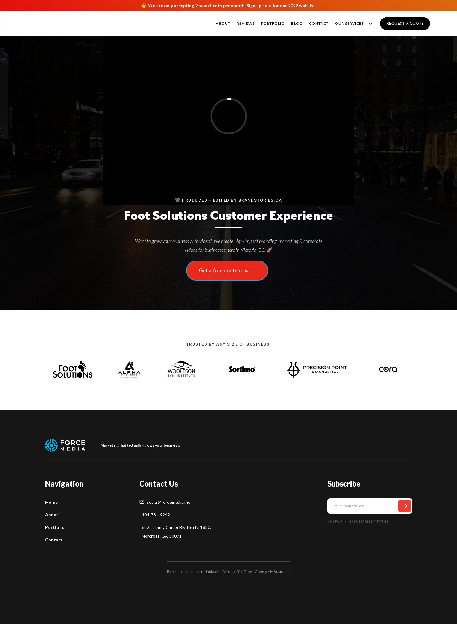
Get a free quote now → (227, 270)
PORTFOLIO (273, 23)
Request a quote (405, 23)
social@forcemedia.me (168, 502)
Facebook (175, 571)
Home (51, 502)
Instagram (194, 571)
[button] (353, 23)
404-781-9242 (156, 514)
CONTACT (319, 23)
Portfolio (55, 527)
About (223, 23)
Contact (54, 539)
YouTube (244, 571)
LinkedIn (213, 571)
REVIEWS (246, 23)
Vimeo (229, 571)
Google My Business (272, 571)
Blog (297, 23)
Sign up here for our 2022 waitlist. (281, 5)
